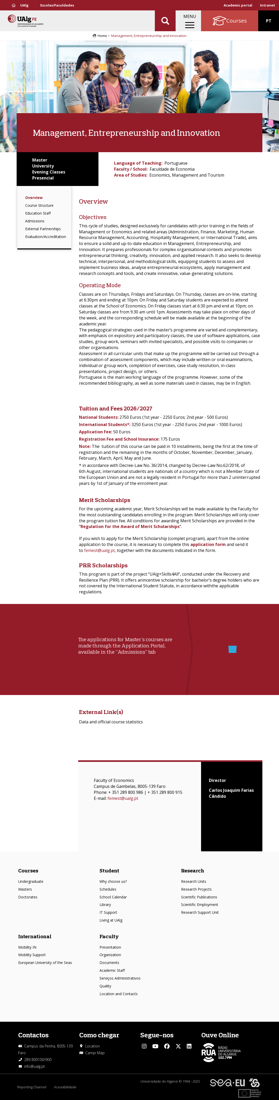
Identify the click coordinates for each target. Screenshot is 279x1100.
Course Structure (39, 205)
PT (268, 21)
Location (92, 1046)
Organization (110, 954)
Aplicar (165, 20)
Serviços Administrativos (120, 978)
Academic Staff (112, 970)
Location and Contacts (118, 993)
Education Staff (38, 213)
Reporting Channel (31, 1087)
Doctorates (27, 897)
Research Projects (196, 889)
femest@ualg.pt (99, 550)
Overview (34, 197)
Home (102, 35)
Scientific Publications (199, 897)
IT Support (108, 912)
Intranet (267, 5)
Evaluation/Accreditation (45, 236)
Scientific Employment (199, 904)
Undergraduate (30, 881)
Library (105, 904)
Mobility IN (27, 947)
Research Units (193, 881)
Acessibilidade (65, 1087)
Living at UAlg (110, 920)
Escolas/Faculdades (57, 5)
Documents (109, 962)
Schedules (107, 889)
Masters (25, 889)
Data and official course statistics (111, 722)
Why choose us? (113, 881)
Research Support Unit (200, 912)
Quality (105, 985)
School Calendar (113, 897)
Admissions (34, 220)
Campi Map (95, 1052)
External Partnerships (43, 228)
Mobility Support (32, 954)
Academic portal (238, 5)
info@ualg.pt (34, 1066)
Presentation (110, 947)
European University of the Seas (45, 962)
